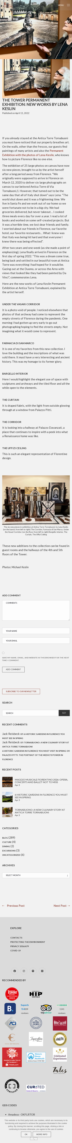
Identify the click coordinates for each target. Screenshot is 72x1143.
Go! (64, 713)
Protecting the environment (27, 942)
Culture (7, 842)
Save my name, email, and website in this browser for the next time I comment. (35, 659)
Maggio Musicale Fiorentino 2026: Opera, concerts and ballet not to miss (41, 781)
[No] (33, 1138)
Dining (6, 846)
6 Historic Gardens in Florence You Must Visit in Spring (34, 751)
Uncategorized (11, 855)
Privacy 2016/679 (19, 946)
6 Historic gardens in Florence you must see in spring (41, 796)
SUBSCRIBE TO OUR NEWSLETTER (21, 691)
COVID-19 (15, 950)
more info (41, 1134)
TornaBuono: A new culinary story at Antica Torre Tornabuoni (40, 811)
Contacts (16, 937)
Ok (26, 1134)
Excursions (9, 850)
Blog (5, 838)
